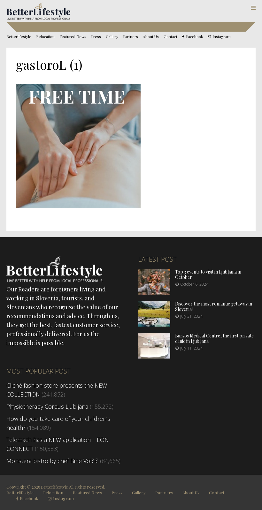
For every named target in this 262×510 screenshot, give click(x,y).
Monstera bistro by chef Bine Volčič (52, 461)
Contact (170, 36)
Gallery (112, 36)
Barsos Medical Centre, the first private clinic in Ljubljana (214, 338)
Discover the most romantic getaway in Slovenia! (213, 306)
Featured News (72, 36)
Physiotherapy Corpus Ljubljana (47, 406)
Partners (130, 36)
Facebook (194, 37)
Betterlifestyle (18, 36)
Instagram (221, 37)
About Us (151, 36)
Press (96, 36)
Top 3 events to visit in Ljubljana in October (208, 274)
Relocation (45, 36)
